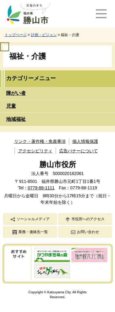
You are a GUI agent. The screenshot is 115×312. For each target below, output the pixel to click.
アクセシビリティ (35, 150)
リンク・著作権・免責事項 (40, 141)
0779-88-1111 (41, 187)
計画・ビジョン (44, 35)
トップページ (16, 35)
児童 (11, 106)
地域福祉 (16, 119)
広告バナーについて (78, 150)
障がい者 (16, 93)
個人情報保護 (85, 141)
